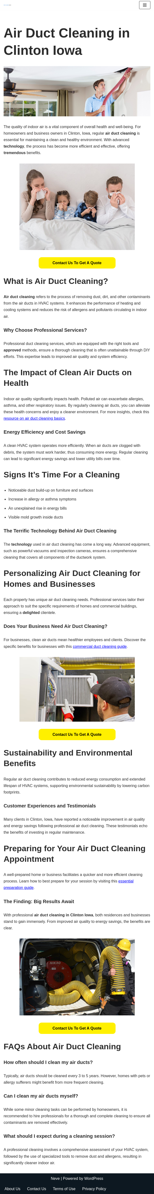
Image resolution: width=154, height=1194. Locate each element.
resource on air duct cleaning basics (34, 418)
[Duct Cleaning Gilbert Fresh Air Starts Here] (9, 5)
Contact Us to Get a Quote (77, 263)
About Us (12, 1189)
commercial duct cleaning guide (100, 646)
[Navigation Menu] (144, 5)
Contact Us (36, 1189)
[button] (77, 263)
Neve (55, 1178)
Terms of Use (64, 1189)
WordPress (93, 1178)
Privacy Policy (94, 1189)
